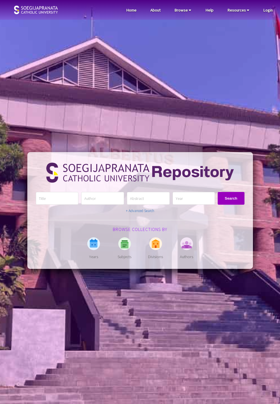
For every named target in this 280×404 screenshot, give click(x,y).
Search (231, 198)
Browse (182, 10)
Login (268, 10)
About (155, 10)
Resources (238, 10)
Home (131, 10)
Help (209, 10)
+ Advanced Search (140, 210)
